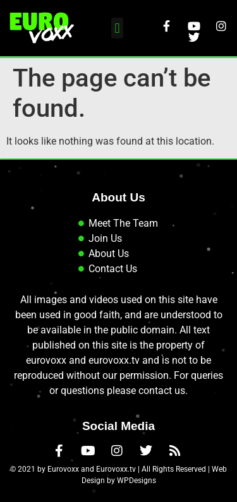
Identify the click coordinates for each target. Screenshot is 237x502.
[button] (117, 28)
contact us (161, 391)
